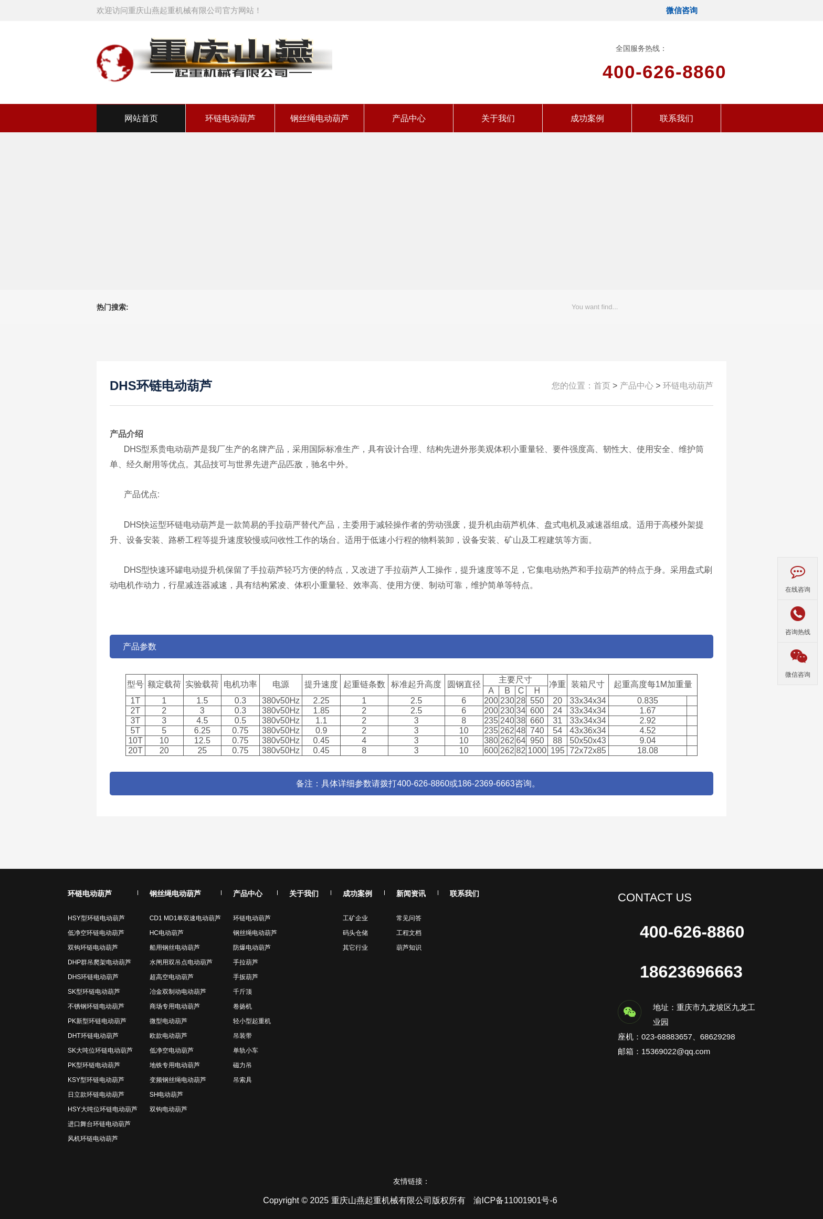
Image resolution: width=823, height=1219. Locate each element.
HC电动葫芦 (167, 933)
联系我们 (676, 118)
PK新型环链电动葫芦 (97, 1021)
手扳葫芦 (245, 977)
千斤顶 (242, 991)
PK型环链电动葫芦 (94, 1065)
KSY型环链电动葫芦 (96, 1080)
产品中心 (409, 118)
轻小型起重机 (252, 1021)
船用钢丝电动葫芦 (175, 947)
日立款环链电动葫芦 (96, 1094)
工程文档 (408, 933)
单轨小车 (245, 1050)
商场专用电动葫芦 (175, 1006)
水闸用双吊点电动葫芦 (181, 962)
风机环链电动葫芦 (93, 1138)
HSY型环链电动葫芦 (96, 918)
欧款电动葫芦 (168, 1035)
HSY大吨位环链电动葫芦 (103, 1109)
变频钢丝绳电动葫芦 (178, 1080)
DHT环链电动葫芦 (93, 1035)
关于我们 (498, 118)
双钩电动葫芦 (168, 1109)
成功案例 (587, 118)
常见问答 (408, 918)
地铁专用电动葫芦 (175, 1065)
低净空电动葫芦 (172, 1050)
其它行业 (355, 947)
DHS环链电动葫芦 (93, 977)
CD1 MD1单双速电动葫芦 (185, 918)
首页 (602, 385)
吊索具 (242, 1080)
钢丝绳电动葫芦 (319, 118)
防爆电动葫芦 (252, 947)
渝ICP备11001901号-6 (515, 1200)
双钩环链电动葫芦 (93, 947)
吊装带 (242, 1035)
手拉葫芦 (245, 962)
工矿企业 (355, 918)
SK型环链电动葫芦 (94, 991)
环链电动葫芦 (230, 118)
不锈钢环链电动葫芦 (96, 1006)
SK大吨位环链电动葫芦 (100, 1050)
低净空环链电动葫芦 (96, 933)
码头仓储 (355, 933)
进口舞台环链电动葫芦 (99, 1124)
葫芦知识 (408, 947)
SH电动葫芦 (167, 1094)
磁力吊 (242, 1065)
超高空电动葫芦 (172, 977)
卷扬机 (242, 1006)
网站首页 (141, 118)
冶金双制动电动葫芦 (178, 991)
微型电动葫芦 (168, 1021)
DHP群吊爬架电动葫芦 (99, 962)
